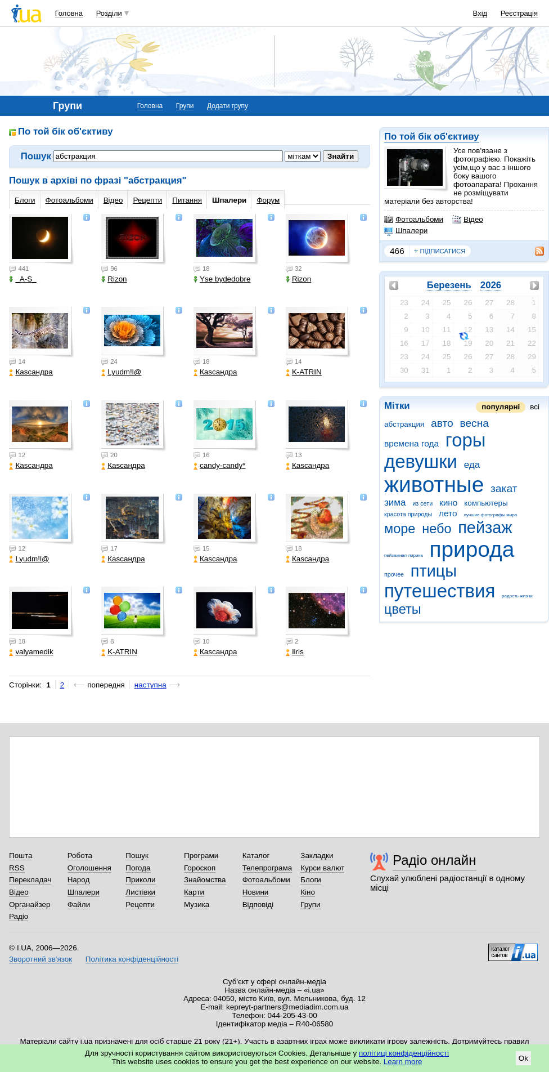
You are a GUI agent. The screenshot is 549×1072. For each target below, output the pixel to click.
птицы (434, 571)
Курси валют (322, 868)
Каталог (256, 855)
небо (436, 528)
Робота (80, 855)
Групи (185, 106)
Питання (187, 200)
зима (395, 502)
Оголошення (89, 868)
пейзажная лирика (403, 555)
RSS (17, 868)
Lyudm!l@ (121, 372)
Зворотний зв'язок (40, 959)
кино (448, 502)
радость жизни (517, 595)
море (399, 528)
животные (434, 484)
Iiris (295, 651)
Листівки (140, 892)
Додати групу (227, 106)
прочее (394, 574)
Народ (79, 880)
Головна (69, 13)
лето (448, 513)
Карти (194, 892)
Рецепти (147, 200)
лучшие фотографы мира (490, 514)
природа (471, 549)
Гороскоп (199, 868)
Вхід (480, 13)
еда (472, 464)
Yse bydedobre (222, 279)
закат (503, 488)
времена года (411, 443)
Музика (196, 904)
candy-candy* (219, 465)
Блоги (25, 200)
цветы (402, 609)
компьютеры (485, 503)
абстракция (404, 424)
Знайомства (205, 880)
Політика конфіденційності (132, 959)
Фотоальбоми (413, 219)
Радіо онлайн (434, 860)
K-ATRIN (304, 372)
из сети (422, 503)
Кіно (307, 892)
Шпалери (406, 230)
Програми (201, 855)
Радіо (18, 916)
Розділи (109, 13)
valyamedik (31, 651)
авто (442, 423)
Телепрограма (267, 868)
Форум (268, 200)
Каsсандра (30, 372)
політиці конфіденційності (404, 1053)
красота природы (408, 514)
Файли (79, 904)
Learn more (403, 1061)
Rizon (114, 279)
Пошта (20, 855)
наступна (150, 685)
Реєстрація (519, 13)
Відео (467, 219)
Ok (523, 1058)
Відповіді (258, 904)
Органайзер (29, 904)
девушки (420, 461)
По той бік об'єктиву (431, 136)
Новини (255, 892)
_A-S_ (22, 279)
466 (397, 251)
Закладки (316, 855)
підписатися (440, 251)
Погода (137, 868)
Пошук (136, 855)
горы (466, 440)
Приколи (140, 880)
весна (474, 423)
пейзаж (485, 528)
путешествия (439, 590)
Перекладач (30, 880)
